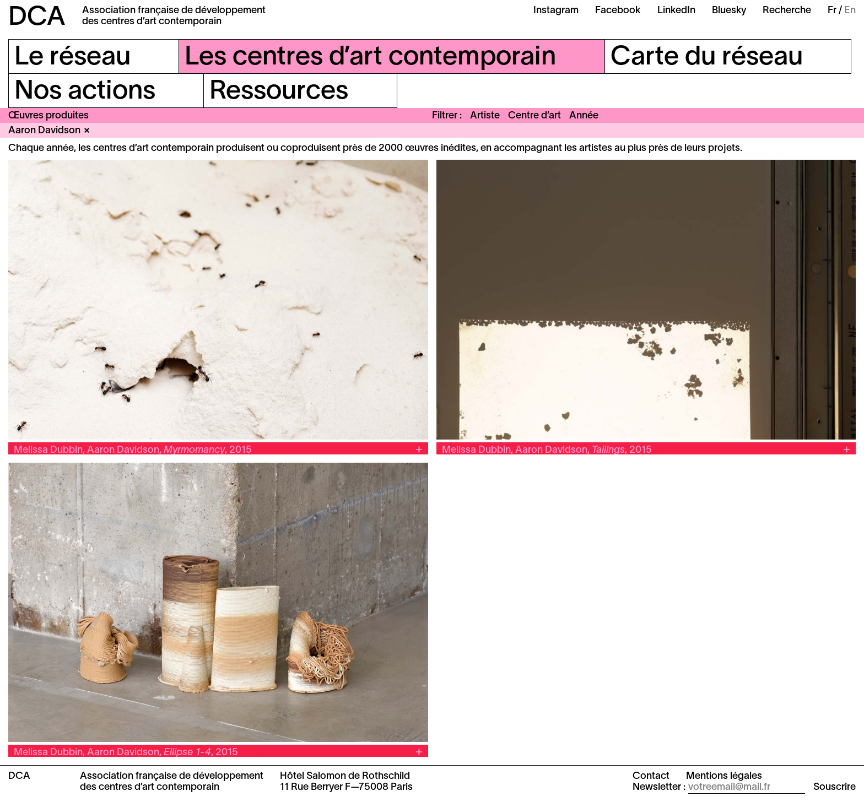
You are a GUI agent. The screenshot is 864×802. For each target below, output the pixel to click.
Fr (832, 10)
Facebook (618, 10)
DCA (37, 18)
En (850, 10)
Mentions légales (724, 776)
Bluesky (729, 10)
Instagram (556, 10)
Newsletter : (659, 787)
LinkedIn (676, 10)
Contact (651, 776)
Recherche (787, 10)
